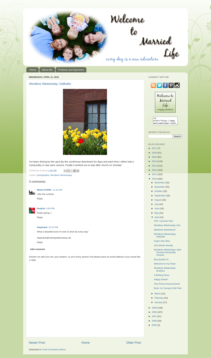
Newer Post (37, 342)
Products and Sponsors (71, 69)
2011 (154, 176)
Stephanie (42, 227)
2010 (154, 180)
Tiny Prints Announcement (167, 285)
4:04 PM (50, 208)
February (159, 299)
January (158, 304)
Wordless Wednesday (61, 175)
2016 (154, 154)
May (156, 214)
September (160, 197)
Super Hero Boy (162, 242)
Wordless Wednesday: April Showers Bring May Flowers (167, 254)
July (156, 205)
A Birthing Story (161, 276)
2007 (154, 318)
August (158, 201)
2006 (154, 322)
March (157, 295)
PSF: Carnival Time (163, 222)
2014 (154, 163)
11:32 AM (57, 190)
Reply (40, 198)
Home (33, 69)
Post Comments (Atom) (54, 349)
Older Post (133, 342)
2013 (154, 167)
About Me (47, 69)
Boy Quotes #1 (161, 261)
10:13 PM (53, 227)
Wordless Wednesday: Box (167, 227)
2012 (154, 171)
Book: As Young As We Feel (167, 289)
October (158, 192)
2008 (154, 313)
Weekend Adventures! (165, 231)
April (157, 218)
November (159, 188)
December (159, 184)
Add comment (37, 249)
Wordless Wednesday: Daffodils (50, 83)
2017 (154, 149)
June (157, 210)
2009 (154, 309)
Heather (41, 208)
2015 (154, 158)
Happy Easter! (161, 281)
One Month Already (163, 247)
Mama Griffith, (44, 190)
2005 (154, 326)
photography (43, 175)
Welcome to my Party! (165, 265)
